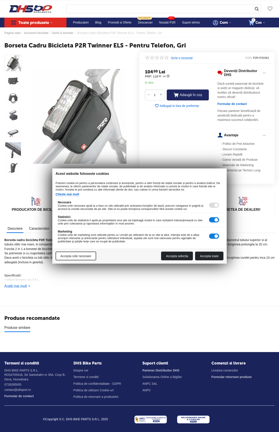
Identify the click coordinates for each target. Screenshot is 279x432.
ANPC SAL (149, 383)
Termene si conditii (86, 377)
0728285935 (12, 384)
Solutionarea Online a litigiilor (162, 377)
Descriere (15, 228)
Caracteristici (39, 228)
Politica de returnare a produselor (96, 396)
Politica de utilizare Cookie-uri (93, 390)
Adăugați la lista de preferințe (177, 106)
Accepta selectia (177, 256)
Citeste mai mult (67, 194)
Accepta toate (209, 256)
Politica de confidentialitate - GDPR (97, 383)
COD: (248, 57)
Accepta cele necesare (75, 256)
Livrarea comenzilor (224, 370)
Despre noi (80, 370)
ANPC (146, 390)
